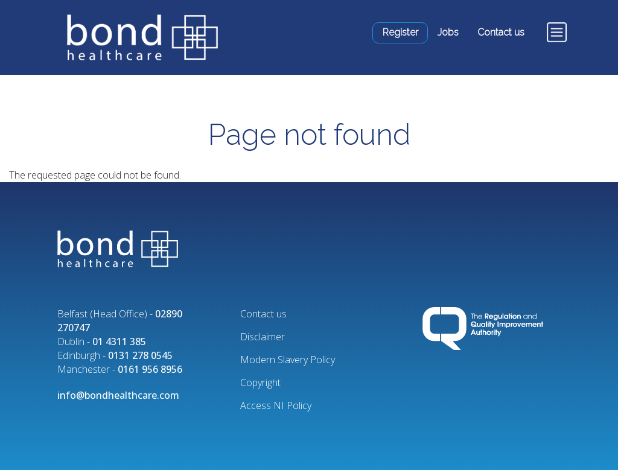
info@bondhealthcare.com (118, 395)
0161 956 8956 (150, 369)
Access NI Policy (275, 405)
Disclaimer (262, 336)
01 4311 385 (119, 341)
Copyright (260, 382)
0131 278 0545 (140, 355)
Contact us (500, 32)
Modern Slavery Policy (287, 359)
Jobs (448, 32)
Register (400, 32)
